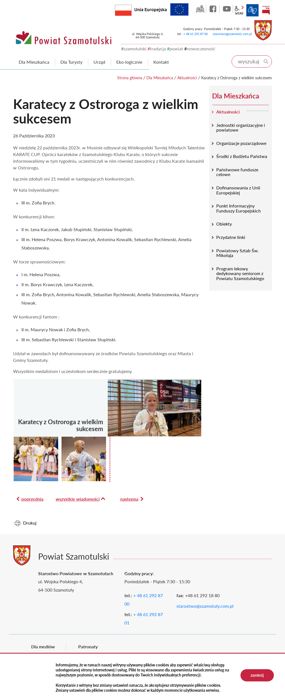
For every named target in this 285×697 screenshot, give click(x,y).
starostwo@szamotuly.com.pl (232, 34)
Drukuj (29, 522)
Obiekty (224, 223)
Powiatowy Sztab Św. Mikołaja (237, 253)
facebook (213, 9)
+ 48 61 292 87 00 (195, 34)
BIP (266, 10)
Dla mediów (43, 646)
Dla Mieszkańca (159, 77)
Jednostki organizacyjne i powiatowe (240, 127)
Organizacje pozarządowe (241, 143)
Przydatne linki (230, 237)
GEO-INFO (200, 9)
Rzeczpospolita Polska (131, 9)
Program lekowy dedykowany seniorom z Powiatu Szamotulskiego (240, 273)
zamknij (257, 675)
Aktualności (187, 77)
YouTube (227, 9)
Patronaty (88, 646)
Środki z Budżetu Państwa (241, 156)
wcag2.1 (239, 10)
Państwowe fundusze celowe (237, 172)
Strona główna (129, 77)
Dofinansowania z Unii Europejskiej (238, 190)
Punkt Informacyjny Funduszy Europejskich (238, 208)
